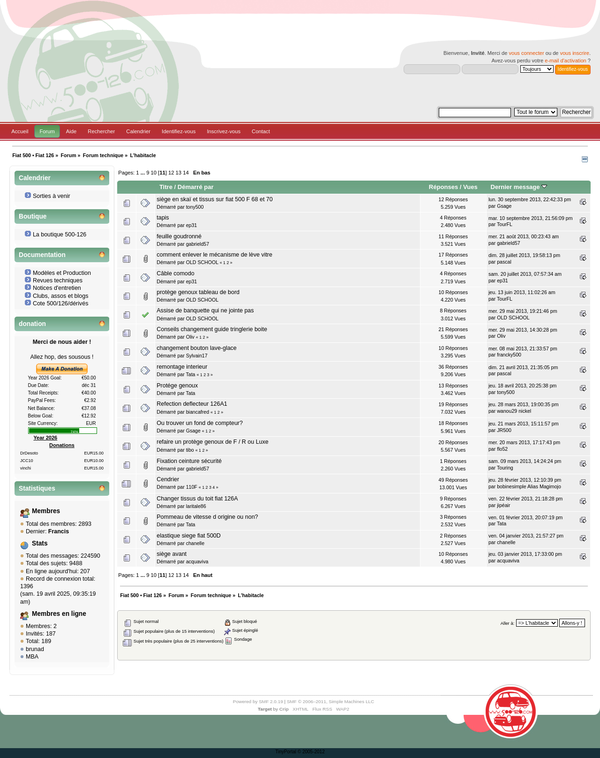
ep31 (191, 225)
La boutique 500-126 (59, 234)
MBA (32, 656)
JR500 (504, 430)
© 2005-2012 (311, 751)
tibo (190, 450)
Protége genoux (177, 385)
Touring (505, 467)
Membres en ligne (59, 613)
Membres (46, 511)
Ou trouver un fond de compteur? (200, 423)
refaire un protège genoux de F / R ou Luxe (212, 442)
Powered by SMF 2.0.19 (258, 701)
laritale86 (196, 506)
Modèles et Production (62, 273)
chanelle (195, 543)
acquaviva (197, 561)
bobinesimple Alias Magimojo (529, 486)
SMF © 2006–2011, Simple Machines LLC (330, 701)
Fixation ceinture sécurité (189, 461)
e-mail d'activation (565, 60)
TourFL (504, 224)
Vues (470, 186)
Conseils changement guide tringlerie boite (212, 329)
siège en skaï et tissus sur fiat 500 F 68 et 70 (214, 199)
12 (171, 172)
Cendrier (168, 479)
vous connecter (526, 53)
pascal (504, 262)
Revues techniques (57, 280)
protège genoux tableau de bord (198, 292)
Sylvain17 (197, 355)
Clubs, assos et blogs (61, 296)
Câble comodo (175, 273)
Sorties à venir (51, 196)
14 (185, 172)
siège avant (172, 554)
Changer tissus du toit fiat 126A (197, 498)
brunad (35, 649)
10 (154, 172)
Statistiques (37, 488)
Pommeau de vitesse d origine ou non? (207, 517)
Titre (165, 186)
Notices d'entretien (57, 288)
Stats (40, 543)
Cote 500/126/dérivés (61, 303)
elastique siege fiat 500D (189, 535)
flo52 (502, 449)
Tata (190, 374)
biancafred (197, 412)
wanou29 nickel (514, 411)
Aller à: (508, 623)
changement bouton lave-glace (197, 348)
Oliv (190, 337)
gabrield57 (197, 244)
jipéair (503, 505)
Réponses (443, 186)
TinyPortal (285, 751)
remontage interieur (182, 367)
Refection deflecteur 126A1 (192, 404)
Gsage (504, 206)
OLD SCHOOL (202, 262)
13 (178, 172)
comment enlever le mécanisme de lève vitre (214, 254)
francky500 (509, 354)
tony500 (195, 207)
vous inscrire (574, 53)
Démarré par (196, 186)
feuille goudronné (179, 236)
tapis (163, 217)
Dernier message (519, 186)
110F (191, 487)
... (143, 172)
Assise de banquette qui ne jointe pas (205, 310)
